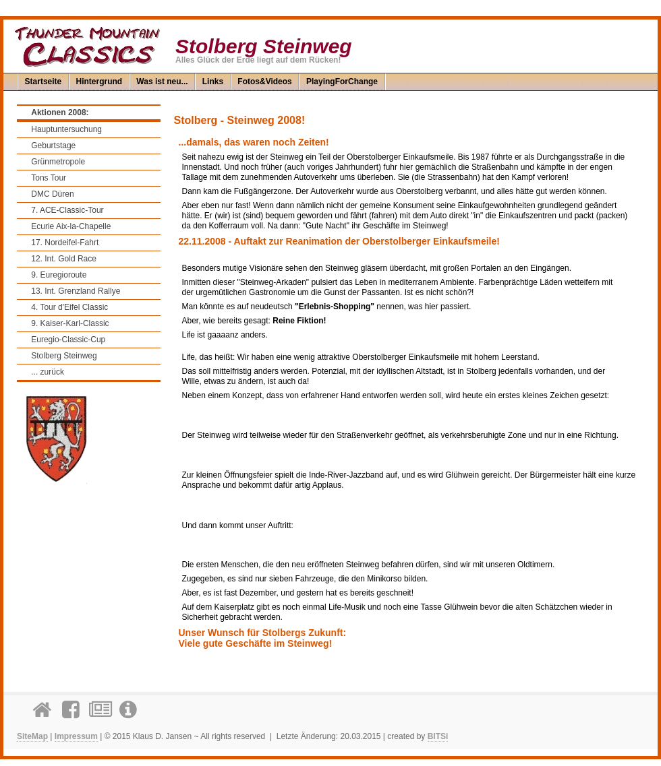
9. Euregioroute (58, 275)
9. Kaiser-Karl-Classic (70, 323)
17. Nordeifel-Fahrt (64, 242)
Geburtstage (53, 145)
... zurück (47, 372)
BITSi (438, 736)
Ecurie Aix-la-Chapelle (71, 226)
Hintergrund (99, 81)
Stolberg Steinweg (63, 355)
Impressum (76, 736)
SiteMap (32, 736)
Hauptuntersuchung (66, 129)
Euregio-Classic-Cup (68, 339)
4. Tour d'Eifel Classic (69, 307)
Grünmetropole (58, 161)
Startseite (43, 81)
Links (212, 81)
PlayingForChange (342, 81)
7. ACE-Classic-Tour (67, 210)
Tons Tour (48, 178)
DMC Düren (52, 194)
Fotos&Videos (264, 81)
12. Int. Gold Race (63, 258)
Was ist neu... (162, 81)
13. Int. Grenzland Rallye (75, 291)
